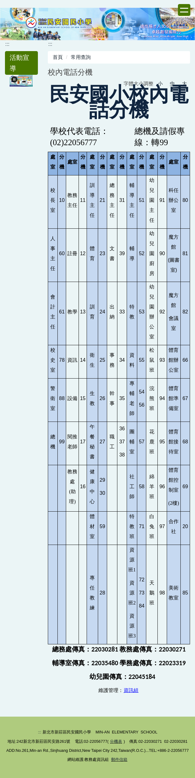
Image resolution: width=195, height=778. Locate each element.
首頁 (58, 57)
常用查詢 (81, 57)
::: (7, 44)
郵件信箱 (119, 759)
